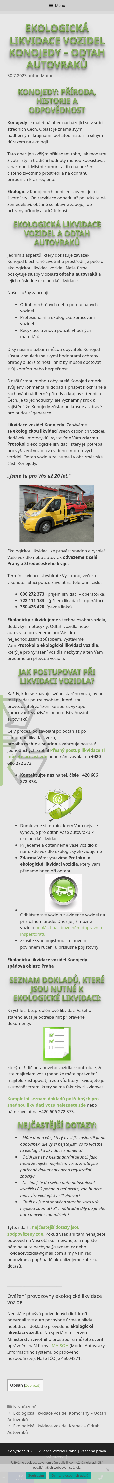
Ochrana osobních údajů (70, 1475)
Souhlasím (36, 1475)
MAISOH (60, 1345)
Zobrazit (32, 1385)
